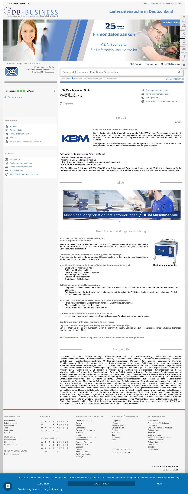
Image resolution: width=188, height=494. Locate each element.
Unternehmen (9, 421)
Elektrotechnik (153, 430)
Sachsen (79, 449)
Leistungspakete (10, 423)
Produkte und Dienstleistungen (88, 79)
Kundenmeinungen (11, 454)
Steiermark (116, 433)
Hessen (79, 435)
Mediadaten (9, 425)
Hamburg (79, 433)
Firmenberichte (10, 440)
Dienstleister (153, 425)
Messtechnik (153, 445)
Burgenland (116, 421)
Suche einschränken (175, 79)
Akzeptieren (101, 483)
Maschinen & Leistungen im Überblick (26, 141)
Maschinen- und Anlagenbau (159, 437)
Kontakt (178, 3)
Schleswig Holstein (83, 454)
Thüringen (80, 456)
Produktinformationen (19, 134)
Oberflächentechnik (155, 440)
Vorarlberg (116, 437)
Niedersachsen (82, 440)
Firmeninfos (151, 64)
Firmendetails (16, 130)
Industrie (151, 433)
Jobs (6, 428)
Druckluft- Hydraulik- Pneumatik (160, 428)
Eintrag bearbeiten (15, 97)
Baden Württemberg (84, 421)
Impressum (168, 3)
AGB (146, 3)
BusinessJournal (10, 445)
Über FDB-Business (170, 64)
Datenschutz (155, 3)
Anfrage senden (17, 170)
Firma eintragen (173, 22)
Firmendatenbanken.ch (121, 452)
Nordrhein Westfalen (84, 442)
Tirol (113, 435)
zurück (178, 122)
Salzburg (115, 430)
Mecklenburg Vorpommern (86, 437)
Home (9, 3)
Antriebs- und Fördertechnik (159, 423)
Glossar (13, 137)
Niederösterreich (118, 425)
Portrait (13, 126)
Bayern (79, 423)
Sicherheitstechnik (155, 442)
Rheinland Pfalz (82, 445)
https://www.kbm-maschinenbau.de (25, 174)
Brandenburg (81, 428)
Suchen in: (66, 79)
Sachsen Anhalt (82, 452)
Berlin (78, 425)
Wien (114, 440)
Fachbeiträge (153, 449)
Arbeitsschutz (153, 421)
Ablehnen (43, 483)
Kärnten (115, 423)
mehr (160, 483)
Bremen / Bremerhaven (85, 430)
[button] (71, 205)
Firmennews (9, 442)
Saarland (79, 447)
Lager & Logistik (154, 435)
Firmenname (111, 79)
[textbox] (118, 72)
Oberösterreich (118, 428)
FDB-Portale (135, 64)
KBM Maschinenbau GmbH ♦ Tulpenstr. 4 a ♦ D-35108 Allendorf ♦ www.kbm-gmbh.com (102, 338)
